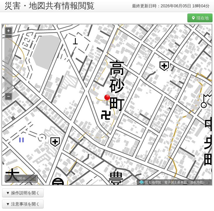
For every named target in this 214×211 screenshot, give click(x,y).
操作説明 (19, 192)
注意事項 (19, 204)
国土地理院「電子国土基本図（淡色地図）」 (177, 182)
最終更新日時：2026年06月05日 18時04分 (171, 6)
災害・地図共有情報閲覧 (49, 5)
